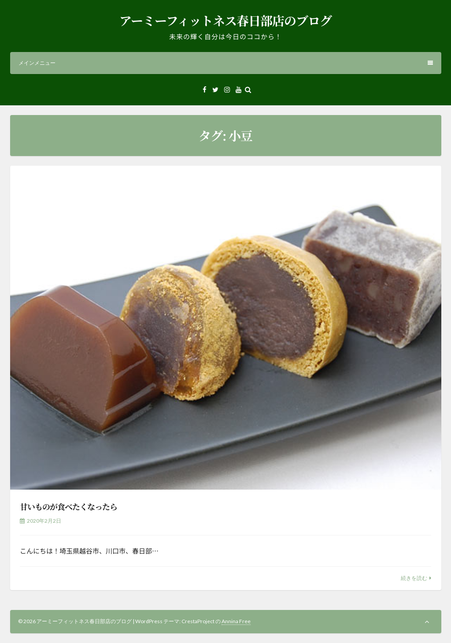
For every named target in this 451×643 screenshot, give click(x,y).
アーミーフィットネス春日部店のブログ (225, 20)
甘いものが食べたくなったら (68, 506)
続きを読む (414, 578)
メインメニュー (225, 62)
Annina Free (236, 621)
